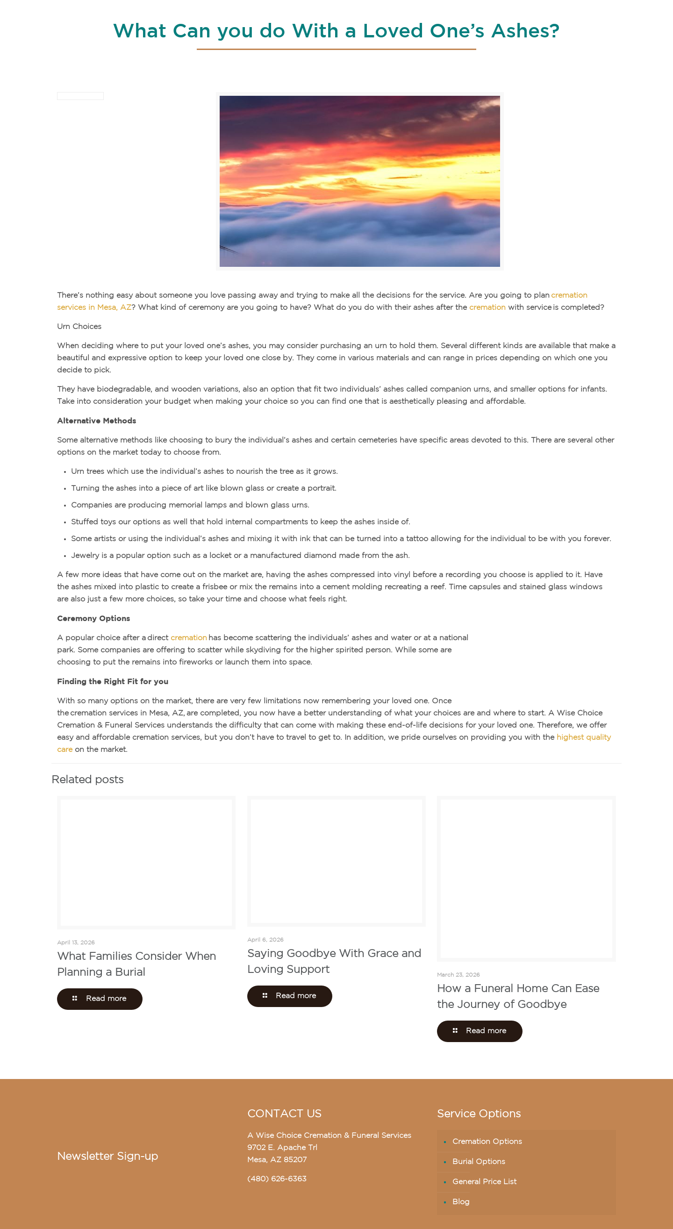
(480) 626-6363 (277, 1179)
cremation (487, 308)
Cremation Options (487, 1142)
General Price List (484, 1182)
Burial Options (478, 1162)
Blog (461, 1202)
